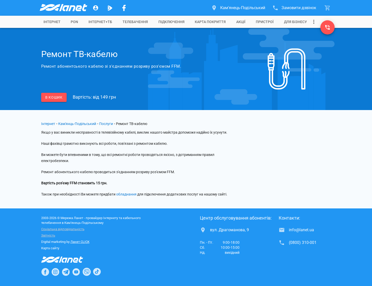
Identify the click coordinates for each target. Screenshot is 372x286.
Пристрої (265, 22)
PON (74, 22)
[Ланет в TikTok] (97, 272)
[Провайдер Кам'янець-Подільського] (63, 8)
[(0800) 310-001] (327, 27)
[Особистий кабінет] (95, 8)
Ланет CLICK (80, 242)
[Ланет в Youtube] (76, 272)
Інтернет (48, 124)
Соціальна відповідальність (62, 229)
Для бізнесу (295, 22)
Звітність (48, 235)
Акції (240, 22)
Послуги (106, 124)
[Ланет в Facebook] (45, 272)
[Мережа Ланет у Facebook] (124, 8)
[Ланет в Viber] (87, 272)
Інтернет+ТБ (100, 22)
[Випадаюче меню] (313, 21)
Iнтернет (52, 22)
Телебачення (135, 22)
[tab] (52, 22)
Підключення (171, 22)
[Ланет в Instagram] (55, 272)
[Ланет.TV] (110, 8)
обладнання (126, 194)
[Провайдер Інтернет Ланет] (68, 260)
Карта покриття (210, 22)
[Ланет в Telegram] (66, 272)
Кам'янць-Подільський (77, 124)
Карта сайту (50, 248)
